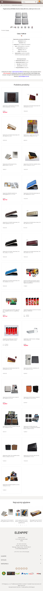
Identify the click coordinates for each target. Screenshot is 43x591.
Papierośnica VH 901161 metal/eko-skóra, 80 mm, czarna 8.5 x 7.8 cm (32, 164)
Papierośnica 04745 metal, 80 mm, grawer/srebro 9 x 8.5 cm (10, 164)
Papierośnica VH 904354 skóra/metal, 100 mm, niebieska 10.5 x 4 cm (11, 281)
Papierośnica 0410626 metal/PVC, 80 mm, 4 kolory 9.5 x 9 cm (11, 485)
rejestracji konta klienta (17, 71)
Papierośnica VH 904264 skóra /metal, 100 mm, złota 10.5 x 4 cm (32, 223)
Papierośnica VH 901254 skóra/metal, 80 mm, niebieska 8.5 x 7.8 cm (32, 194)
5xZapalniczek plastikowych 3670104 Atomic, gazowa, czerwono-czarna (10, 339)
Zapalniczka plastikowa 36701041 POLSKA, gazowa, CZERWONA (32, 310)
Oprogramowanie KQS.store (15, 587)
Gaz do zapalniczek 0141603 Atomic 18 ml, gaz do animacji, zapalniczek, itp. (21, 521)
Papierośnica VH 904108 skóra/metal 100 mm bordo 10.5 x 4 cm (11, 368)
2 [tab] (18, 525)
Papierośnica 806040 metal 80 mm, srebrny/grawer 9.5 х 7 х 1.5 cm (10, 194)
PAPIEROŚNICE (7, 5)
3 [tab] (20, 525)
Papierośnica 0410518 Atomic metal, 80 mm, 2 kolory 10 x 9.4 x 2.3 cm (31, 398)
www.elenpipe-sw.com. (24, 76)
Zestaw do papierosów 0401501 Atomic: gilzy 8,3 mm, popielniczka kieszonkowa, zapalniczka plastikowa (32, 281)
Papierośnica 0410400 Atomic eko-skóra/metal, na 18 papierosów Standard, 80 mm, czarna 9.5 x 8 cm (32, 427)
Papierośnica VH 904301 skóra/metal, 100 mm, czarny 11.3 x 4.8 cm (11, 252)
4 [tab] (22, 525)
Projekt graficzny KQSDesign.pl (27, 587)
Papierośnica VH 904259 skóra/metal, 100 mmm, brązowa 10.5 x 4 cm (11, 223)
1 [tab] (16, 525)
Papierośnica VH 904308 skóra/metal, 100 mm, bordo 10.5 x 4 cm (32, 252)
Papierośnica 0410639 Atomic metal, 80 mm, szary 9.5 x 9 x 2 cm (11, 398)
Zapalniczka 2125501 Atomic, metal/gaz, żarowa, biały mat (32, 339)
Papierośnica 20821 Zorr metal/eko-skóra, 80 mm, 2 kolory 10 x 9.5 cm (11, 456)
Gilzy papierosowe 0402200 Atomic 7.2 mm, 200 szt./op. (36, 520)
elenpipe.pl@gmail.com (23, 548)
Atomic (7, 30)
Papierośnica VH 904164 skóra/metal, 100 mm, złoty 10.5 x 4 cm (11, 135)
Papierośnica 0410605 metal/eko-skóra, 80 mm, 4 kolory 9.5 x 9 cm (11, 427)
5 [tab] (24, 525)
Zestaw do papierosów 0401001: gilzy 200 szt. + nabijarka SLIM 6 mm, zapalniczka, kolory (11, 311)
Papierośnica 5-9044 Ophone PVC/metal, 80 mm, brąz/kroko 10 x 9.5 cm (11, 106)
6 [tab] (26, 525)
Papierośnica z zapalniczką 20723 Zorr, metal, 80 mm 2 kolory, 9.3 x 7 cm (31, 135)
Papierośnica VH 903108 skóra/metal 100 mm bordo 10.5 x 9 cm (32, 106)
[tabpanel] (7, 515)
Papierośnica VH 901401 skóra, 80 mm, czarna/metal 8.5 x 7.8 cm (31, 456)
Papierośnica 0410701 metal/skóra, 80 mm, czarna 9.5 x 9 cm (31, 368)
